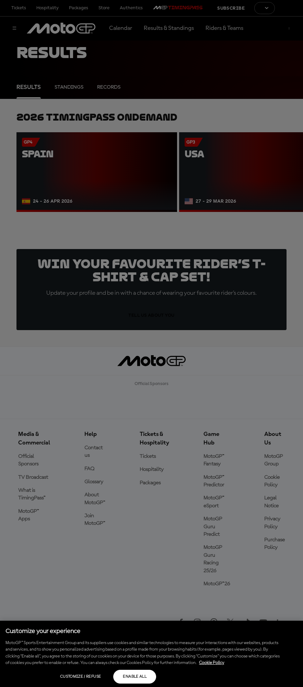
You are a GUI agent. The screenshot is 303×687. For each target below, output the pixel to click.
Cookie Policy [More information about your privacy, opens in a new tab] (211, 663)
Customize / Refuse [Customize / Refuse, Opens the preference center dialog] (80, 677)
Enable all (135, 677)
